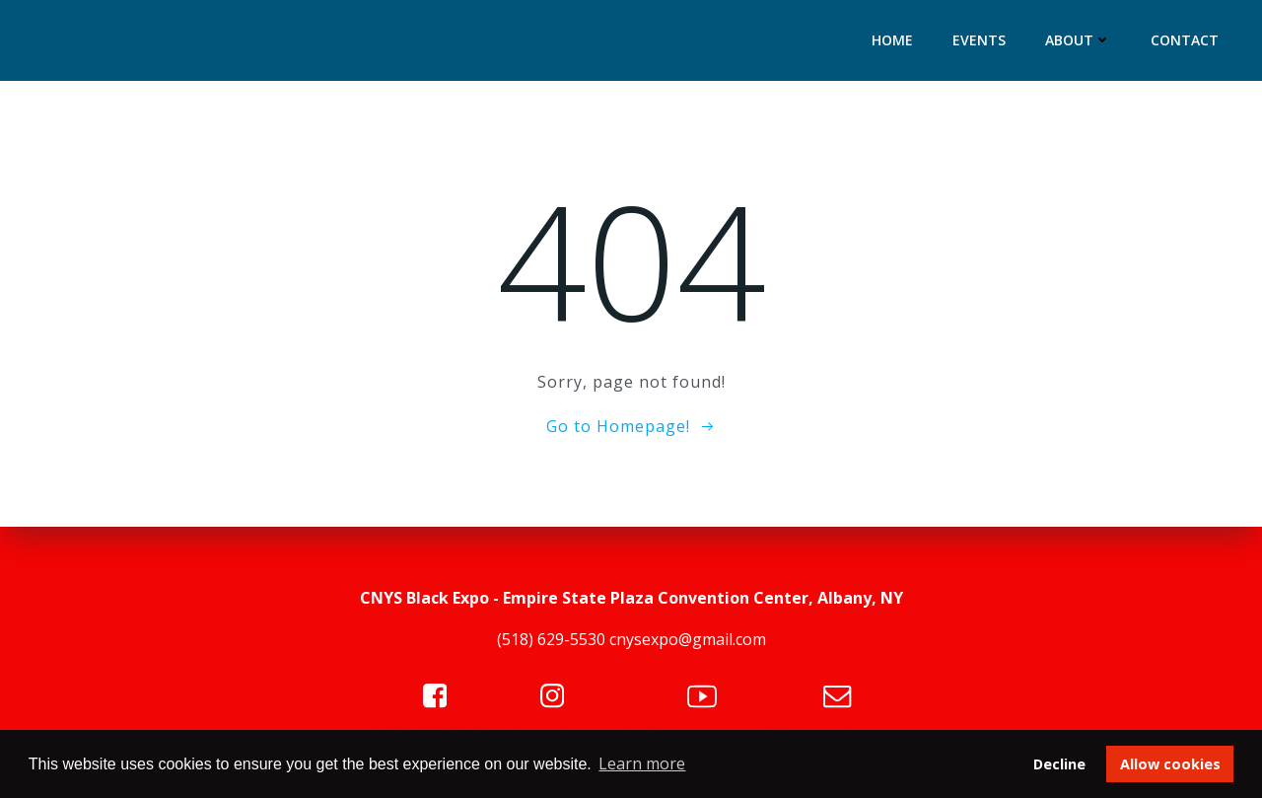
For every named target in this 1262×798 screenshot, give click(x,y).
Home (892, 40)
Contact (1185, 40)
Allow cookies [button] (1170, 764)
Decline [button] (1059, 764)
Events (979, 40)
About (1078, 40)
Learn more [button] (641, 763)
